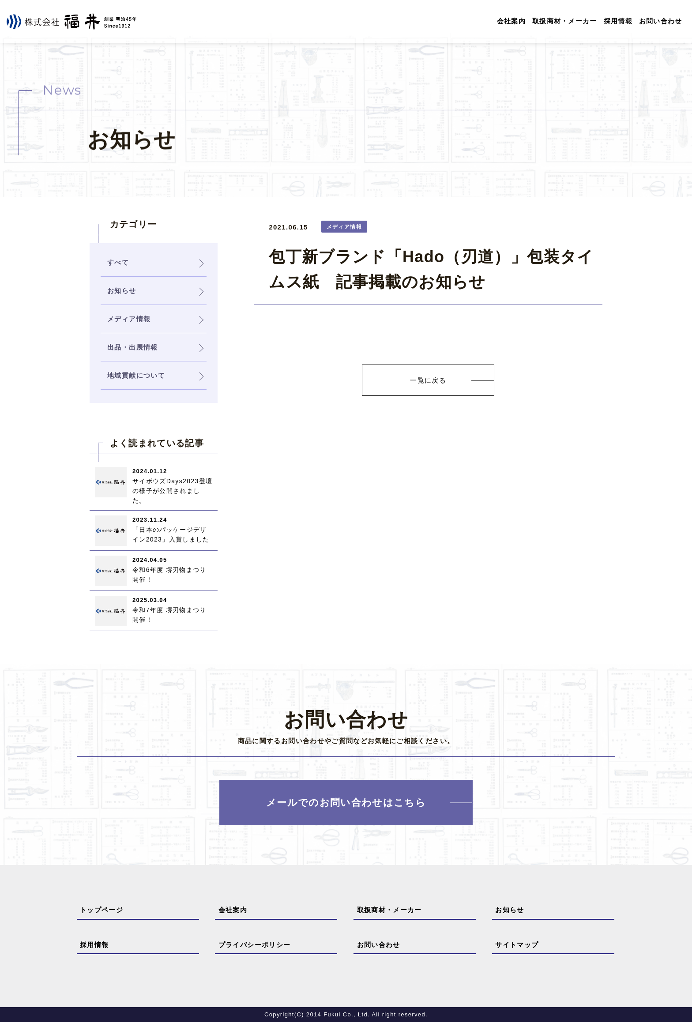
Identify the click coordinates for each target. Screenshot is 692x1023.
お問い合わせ (660, 21)
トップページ (101, 910)
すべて (118, 263)
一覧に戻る (428, 380)
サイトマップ (516, 945)
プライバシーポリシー (254, 945)
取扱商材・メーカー (564, 21)
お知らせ (509, 910)
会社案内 (510, 21)
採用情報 (617, 21)
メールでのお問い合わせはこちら (346, 803)
